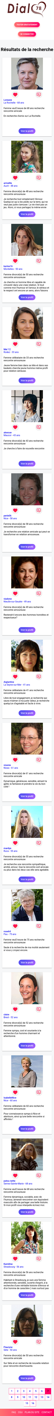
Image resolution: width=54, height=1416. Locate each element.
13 (42, 1397)
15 (26, 1403)
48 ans (14, 185)
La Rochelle (9, 102)
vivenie (7, 765)
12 (36, 1397)
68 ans (20, 102)
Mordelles (9, 269)
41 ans (26, 684)
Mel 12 (7, 349)
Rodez (7, 352)
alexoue (8, 432)
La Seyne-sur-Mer (12, 684)
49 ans (27, 601)
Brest (6, 1017)
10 (23, 1397)
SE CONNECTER (27, 34)
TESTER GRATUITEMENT (27, 25)
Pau (6, 934)
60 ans (13, 1100)
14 (48, 1397)
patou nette (9, 1180)
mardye (7, 848)
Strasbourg (9, 1266)
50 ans (19, 269)
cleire (6, 1014)
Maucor (7, 435)
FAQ (14, 1412)
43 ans (16, 435)
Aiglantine (9, 682)
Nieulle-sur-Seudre (13, 601)
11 (30, 1397)
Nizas (6, 768)
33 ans (15, 352)
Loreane (8, 100)
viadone (8, 598)
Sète (6, 1350)
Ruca (6, 851)
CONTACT (46, 1412)
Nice (6, 518)
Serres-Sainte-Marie (14, 1183)
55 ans (14, 851)
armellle (8, 183)
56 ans (20, 1266)
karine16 (8, 266)
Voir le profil (27, 131)
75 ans (12, 934)
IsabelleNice (10, 1097)
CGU (20, 1412)
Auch (6, 185)
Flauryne (8, 1347)
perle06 (7, 515)
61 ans (14, 768)
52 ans (14, 1017)
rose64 (7, 931)
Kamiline (8, 1264)
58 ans (13, 518)
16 (33, 1403)
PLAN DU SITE (32, 1412)
